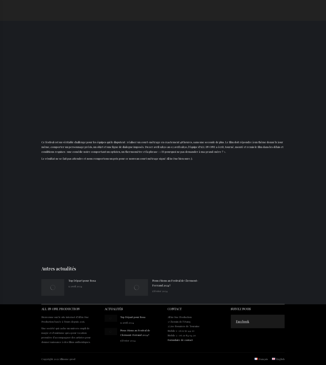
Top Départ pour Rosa (82, 280)
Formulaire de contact (180, 340)
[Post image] (52, 287)
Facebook (242, 321)
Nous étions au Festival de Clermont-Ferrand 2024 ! (175, 283)
